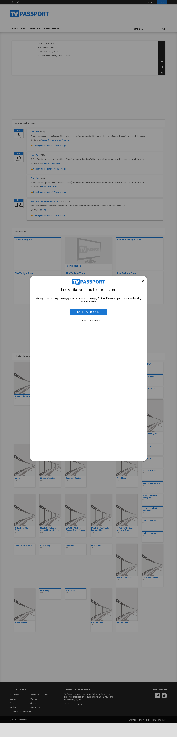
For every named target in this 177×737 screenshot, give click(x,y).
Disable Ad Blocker (88, 311)
